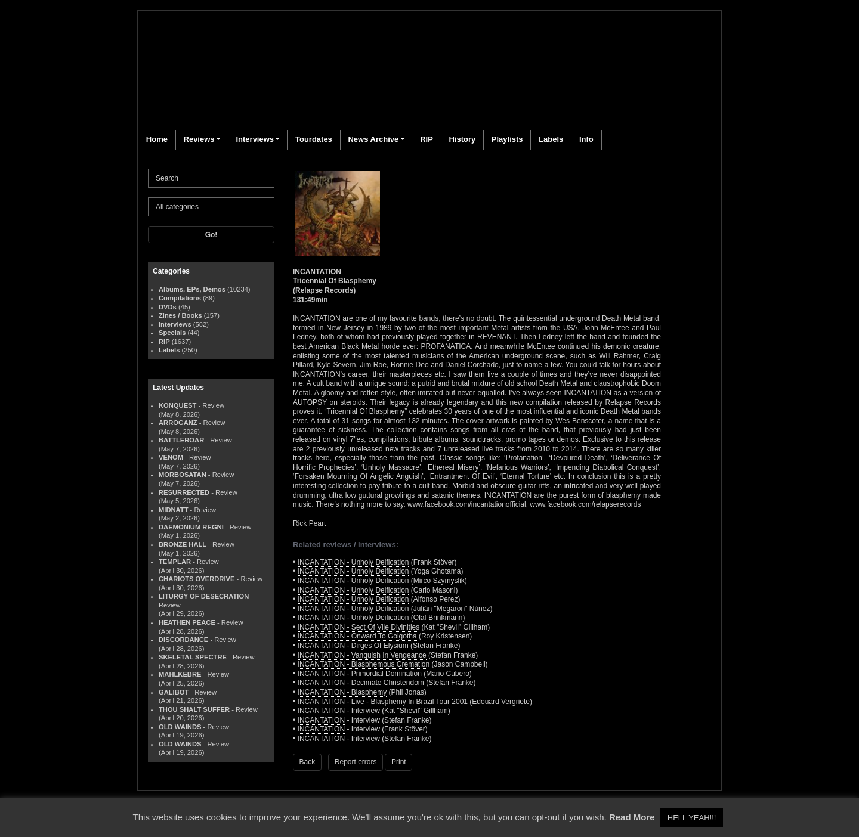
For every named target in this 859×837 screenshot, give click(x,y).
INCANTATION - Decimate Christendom (361, 682)
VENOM (171, 457)
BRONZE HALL (182, 544)
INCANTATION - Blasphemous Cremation (364, 664)
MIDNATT (174, 509)
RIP (426, 139)
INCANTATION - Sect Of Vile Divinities (359, 627)
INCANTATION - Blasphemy (342, 692)
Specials (172, 332)
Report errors (356, 762)
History (462, 139)
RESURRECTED (184, 492)
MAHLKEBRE (180, 674)
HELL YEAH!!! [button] (692, 817)
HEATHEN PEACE (187, 622)
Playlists (507, 139)
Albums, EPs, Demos (192, 289)
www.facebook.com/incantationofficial (466, 504)
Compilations (180, 298)
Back (307, 762)
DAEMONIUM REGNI (191, 527)
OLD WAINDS (180, 726)
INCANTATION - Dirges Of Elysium (353, 645)
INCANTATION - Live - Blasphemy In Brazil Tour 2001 (383, 702)
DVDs (168, 307)
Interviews (255, 139)
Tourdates (313, 139)
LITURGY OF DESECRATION (204, 596)
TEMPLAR (175, 561)
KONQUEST (177, 405)
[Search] (211, 178)
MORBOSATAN (182, 474)
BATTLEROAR (181, 440)
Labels (551, 139)
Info (586, 139)
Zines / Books (180, 315)
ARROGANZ (178, 422)
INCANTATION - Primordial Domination (360, 673)
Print (398, 762)
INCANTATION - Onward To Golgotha (357, 636)
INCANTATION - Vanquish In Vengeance (362, 655)
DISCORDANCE (183, 639)
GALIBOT (174, 692)
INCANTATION (321, 710)
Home (157, 139)
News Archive (373, 139)
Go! (211, 235)
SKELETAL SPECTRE (193, 657)
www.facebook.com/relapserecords (585, 504)
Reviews (199, 139)
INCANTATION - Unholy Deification (353, 562)
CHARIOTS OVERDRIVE (196, 578)
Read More (632, 817)
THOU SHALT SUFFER (194, 709)
